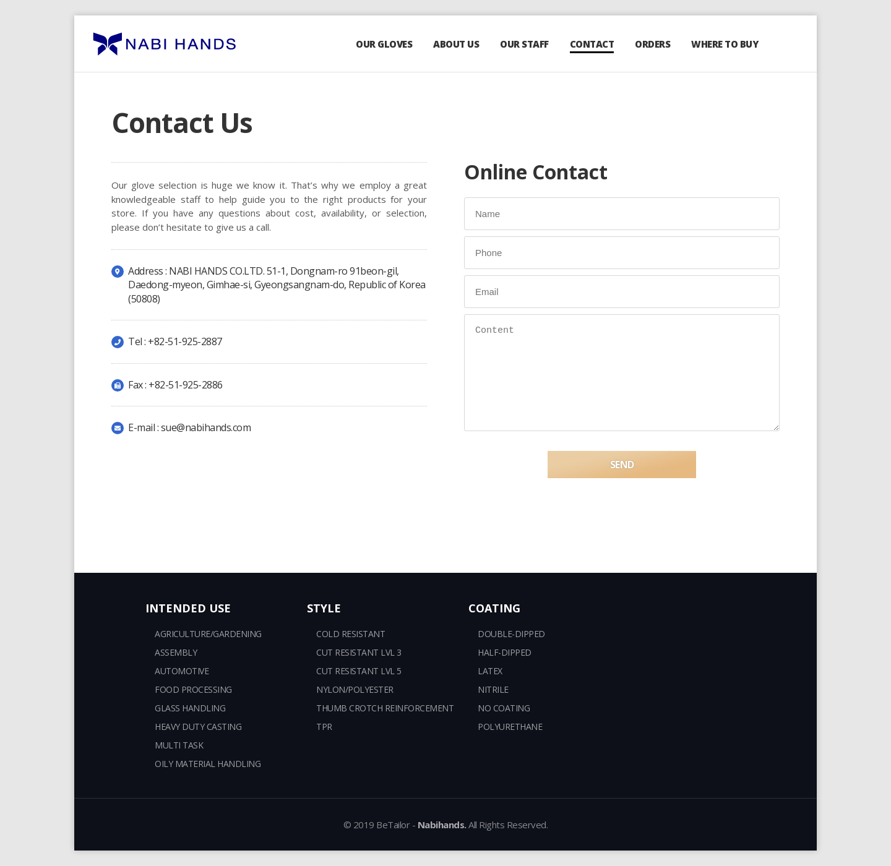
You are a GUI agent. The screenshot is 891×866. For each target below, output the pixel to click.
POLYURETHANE (510, 726)
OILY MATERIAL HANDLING (207, 764)
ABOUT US (456, 44)
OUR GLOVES (384, 44)
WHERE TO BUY (724, 44)
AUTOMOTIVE (182, 671)
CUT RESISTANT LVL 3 (359, 652)
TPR (324, 726)
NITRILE (493, 689)
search (785, 43)
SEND (622, 481)
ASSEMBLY (176, 652)
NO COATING (504, 708)
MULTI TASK (179, 745)
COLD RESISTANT (350, 634)
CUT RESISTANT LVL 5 (359, 671)
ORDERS (652, 44)
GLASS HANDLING (190, 708)
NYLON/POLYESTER (355, 689)
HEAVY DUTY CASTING (198, 726)
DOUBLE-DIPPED (511, 634)
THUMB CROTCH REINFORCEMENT (385, 708)
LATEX (490, 671)
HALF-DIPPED (505, 652)
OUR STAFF (524, 44)
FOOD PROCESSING (193, 689)
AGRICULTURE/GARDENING (208, 634)
